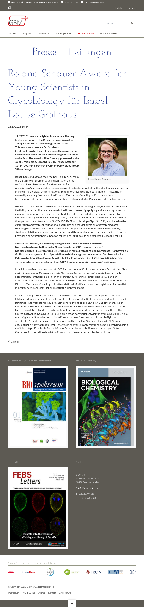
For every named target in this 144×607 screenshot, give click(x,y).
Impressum (13, 592)
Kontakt (52, 592)
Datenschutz (65, 592)
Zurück (15, 341)
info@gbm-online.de (95, 2)
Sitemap (42, 592)
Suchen (132, 23)
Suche (32, 592)
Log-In (130, 8)
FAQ (24, 592)
